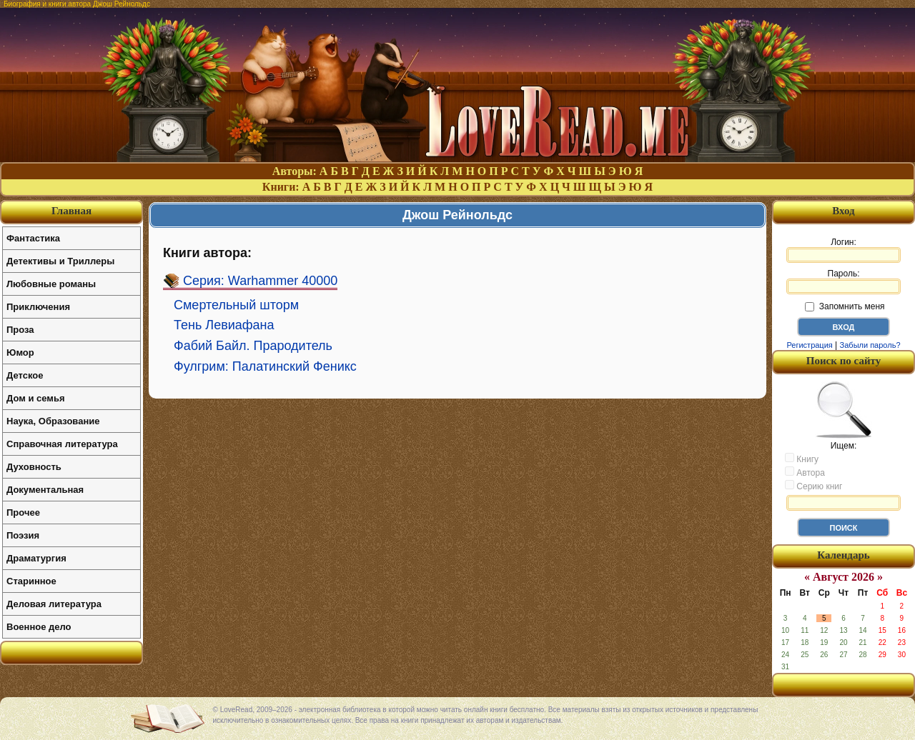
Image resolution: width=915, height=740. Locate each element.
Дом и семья (35, 398)
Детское (24, 375)
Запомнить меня (844, 306)
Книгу (801, 458)
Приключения (38, 306)
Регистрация (809, 345)
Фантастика (33, 238)
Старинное (31, 581)
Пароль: (843, 281)
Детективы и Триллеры (60, 261)
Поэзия (22, 535)
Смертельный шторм (236, 305)
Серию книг (813, 485)
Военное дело (38, 626)
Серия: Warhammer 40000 (260, 281)
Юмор (20, 352)
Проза (20, 329)
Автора (805, 472)
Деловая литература (54, 604)
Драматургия (36, 558)
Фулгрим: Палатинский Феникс (265, 366)
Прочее (23, 512)
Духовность (33, 466)
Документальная (45, 489)
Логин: (843, 250)
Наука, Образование (52, 421)
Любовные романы (51, 284)
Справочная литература (62, 444)
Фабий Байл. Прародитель (253, 346)
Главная (71, 210)
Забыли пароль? (870, 345)
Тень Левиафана (224, 325)
